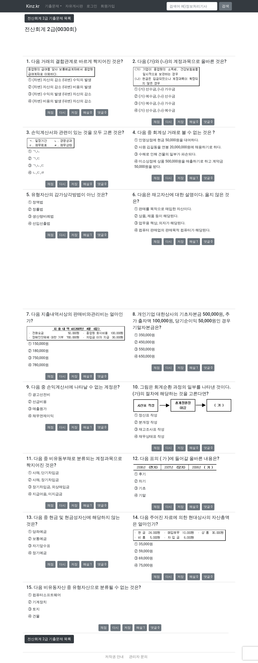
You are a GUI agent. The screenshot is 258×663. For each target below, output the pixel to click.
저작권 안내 (114, 657)
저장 (74, 112)
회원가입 (108, 6)
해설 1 (193, 178)
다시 (62, 112)
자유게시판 (74, 6)
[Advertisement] (129, 46)
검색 (225, 6)
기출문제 (52, 6)
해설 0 (87, 112)
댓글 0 (102, 112)
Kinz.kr (33, 6)
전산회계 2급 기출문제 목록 (49, 18)
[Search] (192, 6)
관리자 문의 (138, 657)
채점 (50, 112)
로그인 (92, 6)
